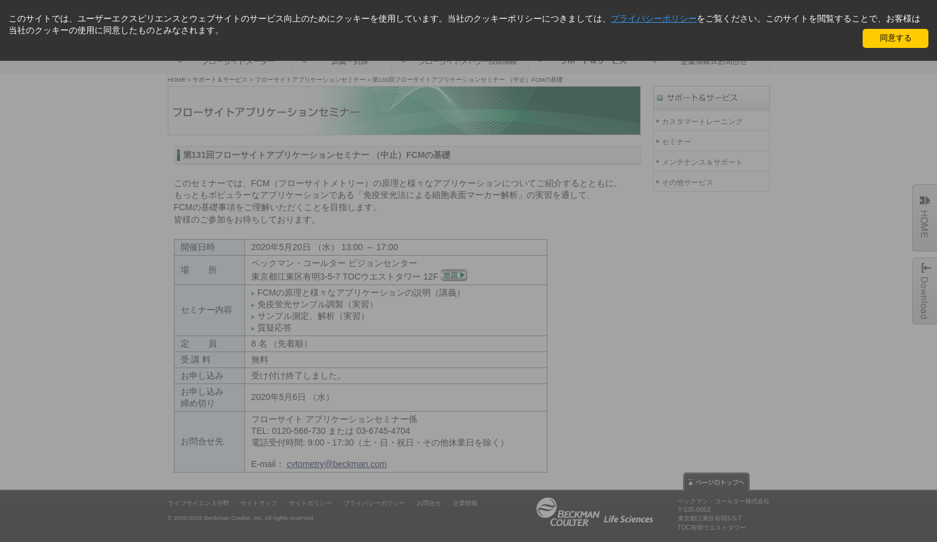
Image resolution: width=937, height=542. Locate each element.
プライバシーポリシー (654, 18)
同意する (896, 37)
